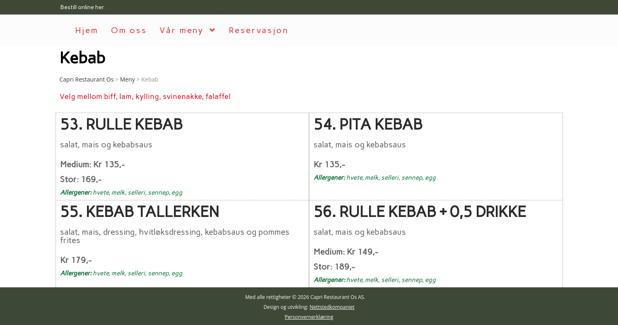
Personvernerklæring (309, 316)
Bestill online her (82, 7)
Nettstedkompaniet (331, 306)
